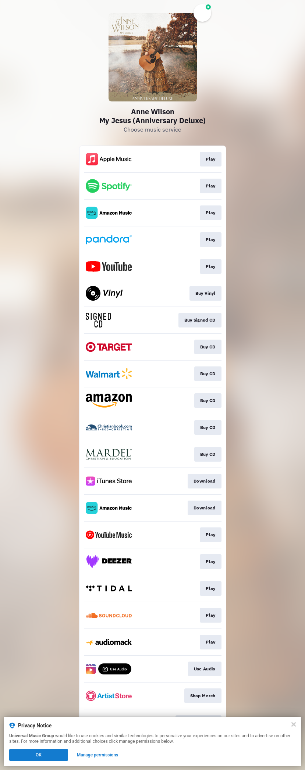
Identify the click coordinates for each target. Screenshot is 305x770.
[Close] (293, 724)
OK (39, 755)
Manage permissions (97, 755)
